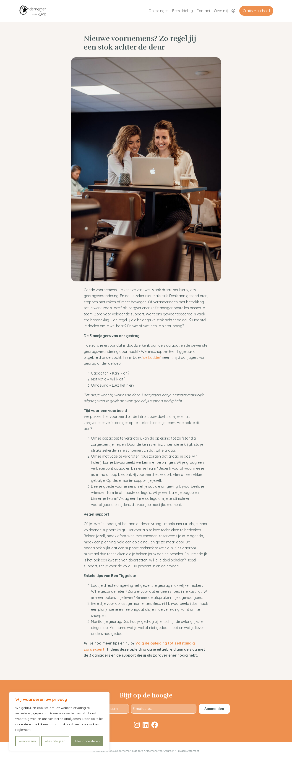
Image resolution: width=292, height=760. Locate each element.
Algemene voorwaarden (160, 750)
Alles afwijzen (55, 741)
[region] (59, 721)
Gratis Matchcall (256, 10)
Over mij (221, 10)
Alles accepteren (87, 741)
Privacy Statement (188, 750)
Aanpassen (27, 741)
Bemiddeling (182, 10)
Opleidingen (159, 10)
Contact (203, 10)
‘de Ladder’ (151, 357)
